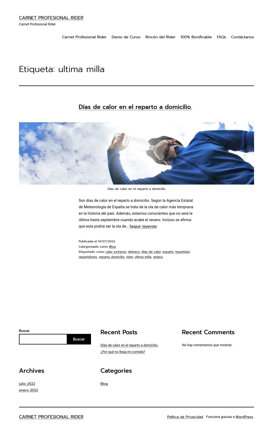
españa (167, 252)
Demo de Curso (126, 37)
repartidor (182, 252)
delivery (134, 252)
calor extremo (115, 252)
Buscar (24, 331)
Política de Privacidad (185, 417)
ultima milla (143, 257)
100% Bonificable (196, 37)
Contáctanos (242, 37)
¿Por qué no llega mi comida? (122, 352)
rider (129, 257)
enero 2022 (28, 390)
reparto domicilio (111, 257)
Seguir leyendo (143, 226)
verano (158, 257)
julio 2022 (27, 383)
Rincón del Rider (160, 37)
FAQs (221, 37)
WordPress (244, 417)
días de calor (151, 252)
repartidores (88, 257)
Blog (112, 246)
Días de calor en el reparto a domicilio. (135, 106)
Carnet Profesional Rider (51, 17)
